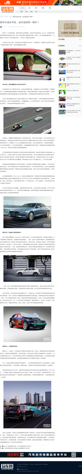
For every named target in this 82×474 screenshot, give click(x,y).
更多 (80, 39)
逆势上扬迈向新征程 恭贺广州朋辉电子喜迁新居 (73, 71)
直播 (10, 16)
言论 (36, 11)
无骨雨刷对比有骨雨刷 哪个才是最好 (73, 64)
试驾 (26, 11)
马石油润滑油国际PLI (70, 30)
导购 (31, 11)
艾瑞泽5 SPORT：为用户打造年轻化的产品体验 (73, 98)
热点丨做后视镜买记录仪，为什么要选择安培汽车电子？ (18, 446)
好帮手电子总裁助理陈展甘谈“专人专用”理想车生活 (73, 104)
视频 (43, 8)
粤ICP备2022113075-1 (23, 469)
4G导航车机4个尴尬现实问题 (72, 90)
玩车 (29, 8)
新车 (22, 8)
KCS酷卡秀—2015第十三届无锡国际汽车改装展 (73, 58)
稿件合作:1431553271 (21, 466)
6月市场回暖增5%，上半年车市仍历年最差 (73, 51)
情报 (21, 11)
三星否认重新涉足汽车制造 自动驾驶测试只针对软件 (17, 448)
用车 (36, 8)
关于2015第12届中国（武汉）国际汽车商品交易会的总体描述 (73, 111)
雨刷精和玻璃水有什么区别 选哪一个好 (73, 78)
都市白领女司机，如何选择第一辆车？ (23, 16)
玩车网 (2, 16)
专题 (50, 8)
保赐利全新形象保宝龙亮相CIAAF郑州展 (73, 84)
